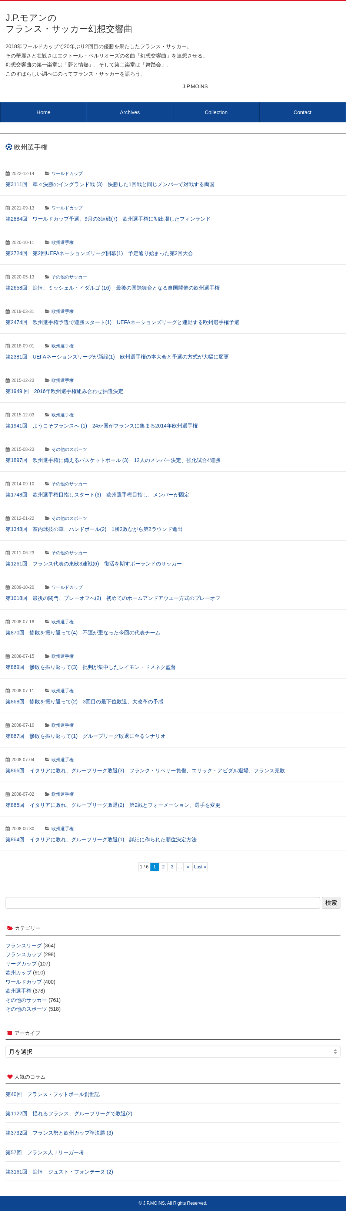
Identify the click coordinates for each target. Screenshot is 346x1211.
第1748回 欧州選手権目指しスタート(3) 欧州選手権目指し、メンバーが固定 (97, 495)
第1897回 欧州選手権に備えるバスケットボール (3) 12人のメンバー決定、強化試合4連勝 (113, 460)
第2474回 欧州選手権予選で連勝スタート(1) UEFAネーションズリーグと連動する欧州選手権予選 (122, 322)
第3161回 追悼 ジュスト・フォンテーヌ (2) (59, 1172)
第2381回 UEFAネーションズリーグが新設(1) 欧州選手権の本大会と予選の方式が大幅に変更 (117, 357)
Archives (130, 112)
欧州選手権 (62, 242)
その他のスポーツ (69, 449)
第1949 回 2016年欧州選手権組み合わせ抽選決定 (64, 391)
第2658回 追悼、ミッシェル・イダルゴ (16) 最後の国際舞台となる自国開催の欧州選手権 (113, 288)
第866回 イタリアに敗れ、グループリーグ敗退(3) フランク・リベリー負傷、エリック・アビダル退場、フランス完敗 (145, 770)
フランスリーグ (24, 945)
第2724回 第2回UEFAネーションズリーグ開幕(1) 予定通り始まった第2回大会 (99, 253)
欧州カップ (18, 973)
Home (43, 112)
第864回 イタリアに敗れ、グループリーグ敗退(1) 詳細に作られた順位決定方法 (101, 839)
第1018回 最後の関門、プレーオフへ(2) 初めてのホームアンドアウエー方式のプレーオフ (113, 598)
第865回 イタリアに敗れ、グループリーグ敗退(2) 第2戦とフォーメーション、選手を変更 (113, 805)
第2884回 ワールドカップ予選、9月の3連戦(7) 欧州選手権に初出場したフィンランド (108, 219)
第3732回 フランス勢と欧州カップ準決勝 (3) (59, 1133)
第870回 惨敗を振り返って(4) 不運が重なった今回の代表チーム (83, 633)
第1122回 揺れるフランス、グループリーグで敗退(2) (69, 1113)
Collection (216, 112)
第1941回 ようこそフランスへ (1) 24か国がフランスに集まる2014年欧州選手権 (102, 426)
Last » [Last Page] (200, 867)
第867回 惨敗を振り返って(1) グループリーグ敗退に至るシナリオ (86, 736)
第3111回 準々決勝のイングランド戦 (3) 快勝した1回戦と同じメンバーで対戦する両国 (110, 184)
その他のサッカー (69, 277)
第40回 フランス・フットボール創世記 (53, 1094)
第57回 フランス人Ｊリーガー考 (45, 1152)
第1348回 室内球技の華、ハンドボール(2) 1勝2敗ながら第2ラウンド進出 (94, 529)
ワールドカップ (67, 173)
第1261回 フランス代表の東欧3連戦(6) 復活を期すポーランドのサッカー (94, 564)
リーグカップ (21, 964)
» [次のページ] (188, 867)
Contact (302, 112)
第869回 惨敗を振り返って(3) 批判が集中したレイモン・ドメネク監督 (91, 667)
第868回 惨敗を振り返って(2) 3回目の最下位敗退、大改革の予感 (84, 702)
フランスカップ (24, 954)
